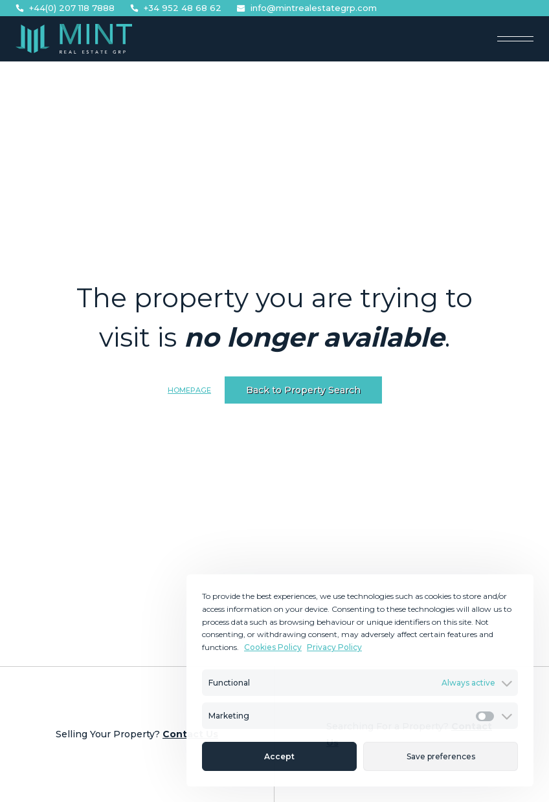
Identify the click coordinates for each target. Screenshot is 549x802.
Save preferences (441, 756)
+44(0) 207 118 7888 (65, 8)
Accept (279, 756)
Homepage (189, 390)
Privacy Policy (334, 647)
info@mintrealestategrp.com (307, 8)
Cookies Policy (273, 647)
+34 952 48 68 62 (175, 8)
